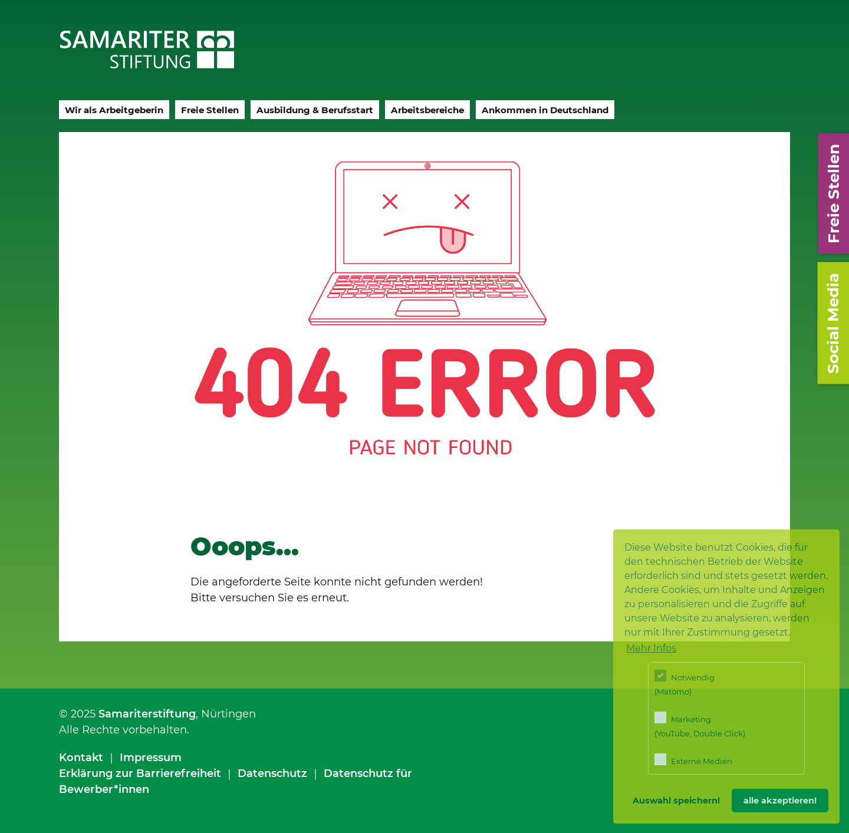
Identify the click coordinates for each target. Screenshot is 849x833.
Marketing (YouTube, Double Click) (699, 725)
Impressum (151, 757)
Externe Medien (693, 759)
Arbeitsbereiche (427, 110)
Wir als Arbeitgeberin (114, 110)
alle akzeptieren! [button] (780, 800)
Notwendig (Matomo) (684, 683)
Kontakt (81, 757)
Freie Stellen (210, 110)
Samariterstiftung (147, 713)
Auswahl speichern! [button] (676, 800)
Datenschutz (272, 773)
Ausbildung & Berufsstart (314, 110)
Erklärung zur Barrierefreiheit (140, 773)
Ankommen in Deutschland (545, 110)
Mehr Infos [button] (651, 648)
